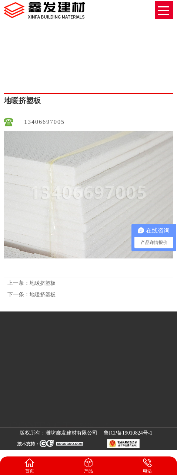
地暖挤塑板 (132, 70)
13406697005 (44, 122)
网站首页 (104, 70)
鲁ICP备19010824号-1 (128, 433)
